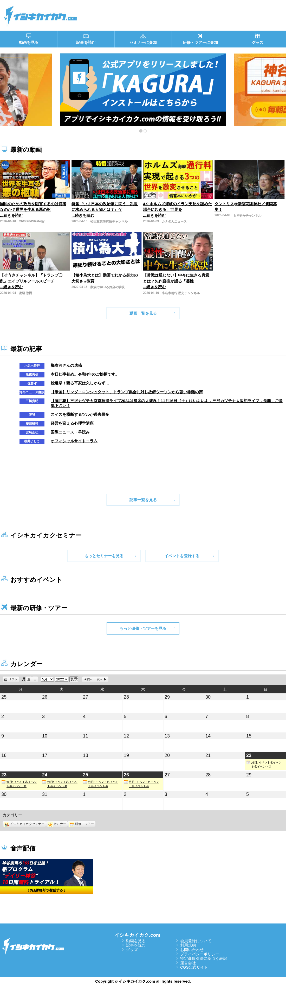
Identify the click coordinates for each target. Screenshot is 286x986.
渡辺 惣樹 (25, 293)
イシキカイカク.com (137, 935)
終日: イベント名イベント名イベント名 (264, 764)
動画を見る (136, 941)
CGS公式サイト (194, 967)
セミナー (57, 824)
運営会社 (188, 963)
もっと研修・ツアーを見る (143, 628)
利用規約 (188, 945)
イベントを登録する (181, 556)
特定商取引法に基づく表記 (203, 958)
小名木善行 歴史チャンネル (181, 293)
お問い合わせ (192, 949)
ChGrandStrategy (31, 221)
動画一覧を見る (143, 313)
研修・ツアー (81, 824)
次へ (100, 679)
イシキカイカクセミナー (24, 824)
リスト (13, 679)
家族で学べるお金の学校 (107, 287)
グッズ (132, 949)
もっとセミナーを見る (104, 556)
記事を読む (136, 945)
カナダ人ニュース (174, 221)
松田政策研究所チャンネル (109, 221)
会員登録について (195, 941)
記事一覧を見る (143, 500)
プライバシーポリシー (199, 954)
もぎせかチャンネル (247, 215)
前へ (90, 679)
